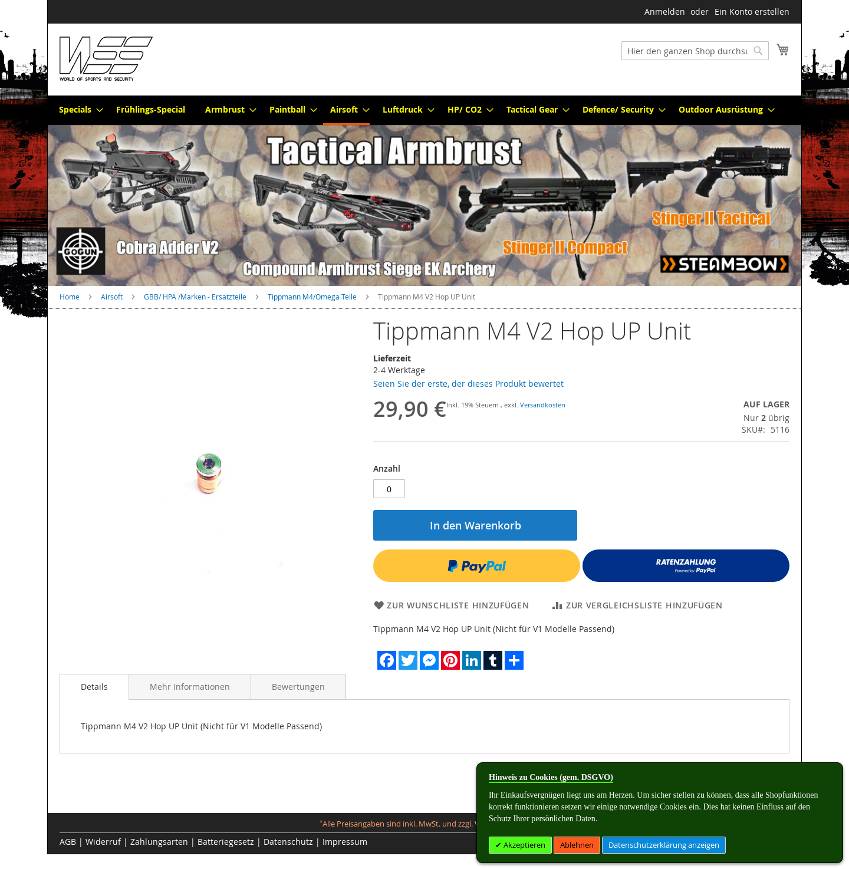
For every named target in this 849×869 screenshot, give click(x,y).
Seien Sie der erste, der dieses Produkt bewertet (468, 383)
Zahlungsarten (159, 841)
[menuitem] (77, 109)
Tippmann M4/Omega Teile (312, 296)
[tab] (94, 687)
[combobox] (695, 50)
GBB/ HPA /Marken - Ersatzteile (195, 296)
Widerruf (103, 841)
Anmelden (664, 11)
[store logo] (106, 59)
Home (70, 296)
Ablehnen (577, 845)
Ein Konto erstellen (752, 11)
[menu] (424, 110)
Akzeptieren (523, 845)
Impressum (345, 841)
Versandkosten (542, 404)
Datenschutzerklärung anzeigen (663, 845)
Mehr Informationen (190, 686)
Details (94, 686)
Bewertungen (298, 686)
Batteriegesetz (226, 841)
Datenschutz (288, 841)
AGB (68, 841)
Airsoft (112, 296)
